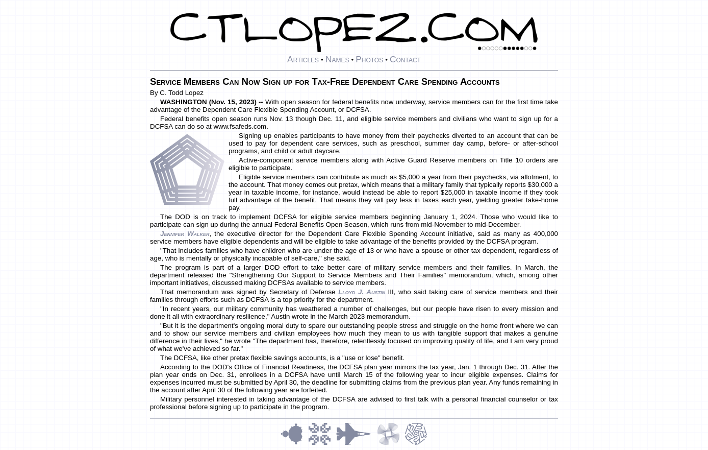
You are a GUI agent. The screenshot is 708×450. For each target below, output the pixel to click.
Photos (369, 59)
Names (337, 59)
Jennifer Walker (185, 234)
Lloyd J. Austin (361, 292)
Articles (303, 59)
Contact (405, 59)
